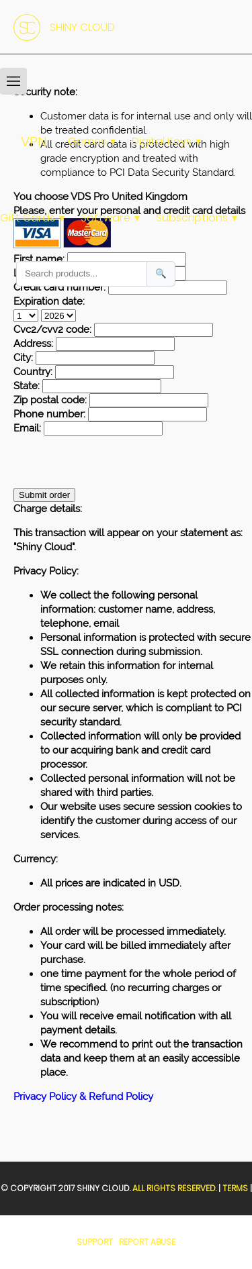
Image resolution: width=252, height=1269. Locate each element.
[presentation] (115, 462)
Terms (235, 1188)
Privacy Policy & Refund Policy (83, 1096)
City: (23, 358)
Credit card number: (59, 287)
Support (95, 1242)
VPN (34, 141)
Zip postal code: (50, 400)
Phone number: (49, 414)
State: (26, 386)
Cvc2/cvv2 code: (52, 329)
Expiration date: (49, 301)
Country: (32, 372)
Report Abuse (147, 1242)
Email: (27, 428)
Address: (33, 344)
